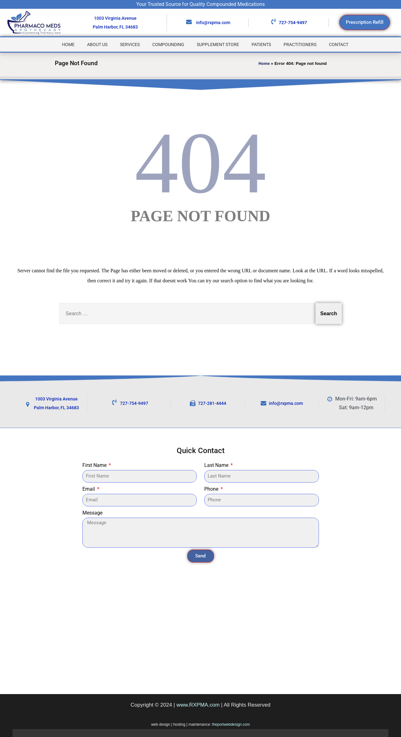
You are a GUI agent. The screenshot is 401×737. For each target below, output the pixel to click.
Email (89, 489)
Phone (212, 489)
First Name (95, 465)
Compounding (168, 44)
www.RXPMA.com (198, 705)
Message (92, 513)
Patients (261, 44)
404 (200, 163)
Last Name (217, 465)
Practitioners (300, 44)
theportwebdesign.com (231, 724)
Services (130, 44)
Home (68, 44)
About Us (97, 44)
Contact (338, 44)
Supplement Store (218, 44)
